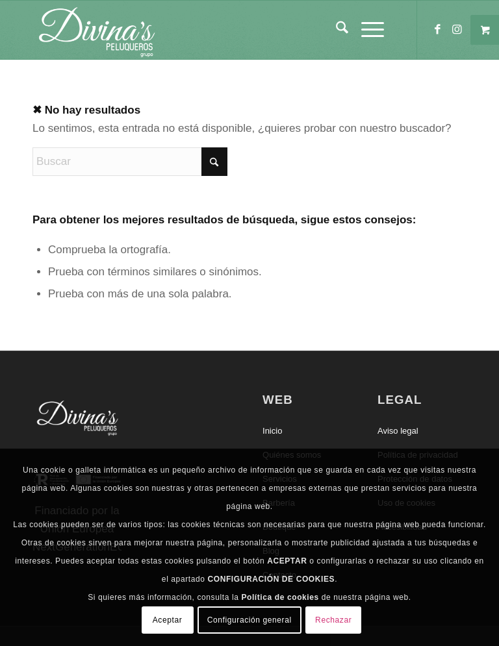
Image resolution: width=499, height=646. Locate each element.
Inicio (272, 431)
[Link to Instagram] (457, 30)
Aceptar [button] (168, 620)
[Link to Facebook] (437, 30)
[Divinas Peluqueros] (96, 30)
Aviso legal (397, 431)
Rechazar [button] (333, 620)
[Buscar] (335, 30)
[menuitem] (335, 30)
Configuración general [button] (249, 620)
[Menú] (366, 30)
